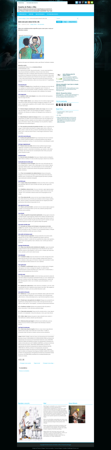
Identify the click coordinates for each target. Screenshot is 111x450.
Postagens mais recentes (32, 2)
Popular (59, 21)
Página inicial (21, 2)
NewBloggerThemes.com (73, 448)
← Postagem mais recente (25, 363)
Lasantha (52, 448)
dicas (27, 18)
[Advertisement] (36, 386)
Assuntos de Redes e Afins (27, 6)
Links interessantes (40, 14)
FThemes (39, 448)
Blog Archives (72, 21)
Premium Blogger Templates (60, 448)
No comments (41, 24)
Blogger (69, 444)
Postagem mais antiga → (49, 363)
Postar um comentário (24, 371)
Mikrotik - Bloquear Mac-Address (63, 93)
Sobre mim (31, 14)
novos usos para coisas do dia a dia (28, 21)
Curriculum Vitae (22, 14)
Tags (65, 21)
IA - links (59, 115)
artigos (24, 18)
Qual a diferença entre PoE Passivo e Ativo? (69, 75)
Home (20, 18)
